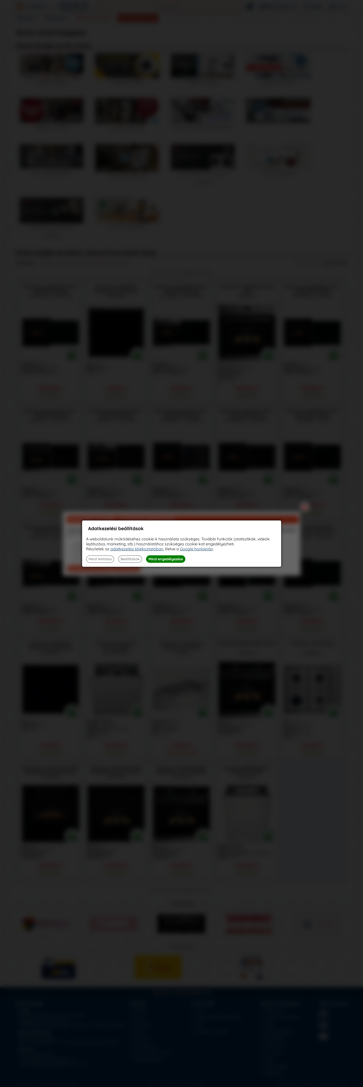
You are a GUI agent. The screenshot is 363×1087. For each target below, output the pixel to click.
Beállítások (130, 559)
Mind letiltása (100, 559)
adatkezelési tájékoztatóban (136, 548)
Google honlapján (196, 548)
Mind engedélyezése (166, 559)
